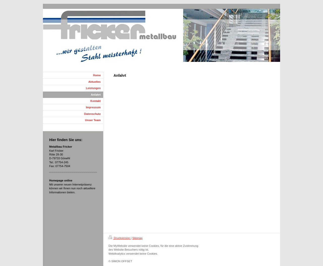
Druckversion (120, 238)
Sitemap (137, 238)
